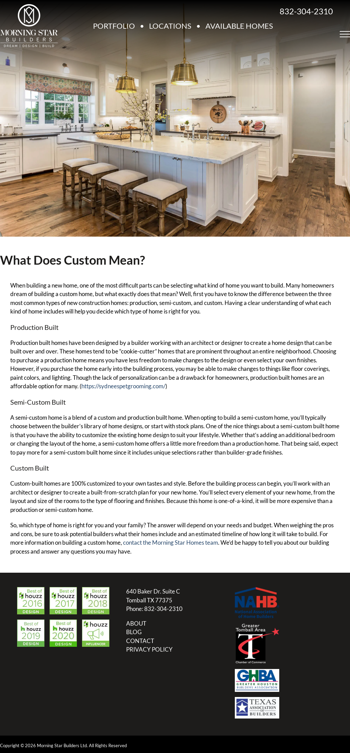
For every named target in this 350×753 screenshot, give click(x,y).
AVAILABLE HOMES (239, 25)
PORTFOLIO (114, 25)
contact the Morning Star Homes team (170, 542)
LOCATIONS (170, 25)
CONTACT (140, 640)
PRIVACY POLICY (149, 649)
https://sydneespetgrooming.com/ (123, 386)
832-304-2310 (306, 11)
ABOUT (136, 623)
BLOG (134, 632)
